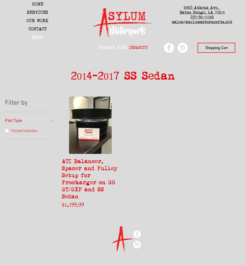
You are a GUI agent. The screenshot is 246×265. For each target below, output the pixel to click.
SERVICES (37, 12)
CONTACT (37, 29)
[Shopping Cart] (216, 48)
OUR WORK (37, 20)
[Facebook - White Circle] (169, 48)
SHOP (37, 37)
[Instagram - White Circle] (183, 48)
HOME (37, 4)
